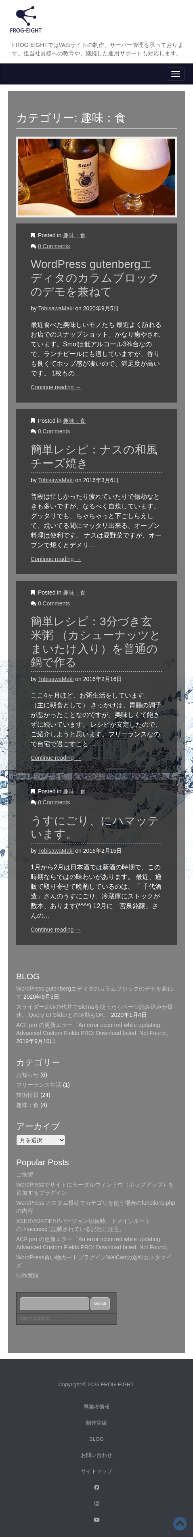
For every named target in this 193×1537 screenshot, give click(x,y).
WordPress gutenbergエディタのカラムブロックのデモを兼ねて (95, 277)
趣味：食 (74, 235)
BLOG (96, 1439)
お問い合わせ (96, 1455)
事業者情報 (97, 1407)
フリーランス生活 (38, 1085)
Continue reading (56, 387)
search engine (32, 1318)
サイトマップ (96, 1471)
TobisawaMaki (55, 308)
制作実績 (96, 1423)
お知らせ (27, 1074)
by (55, 1318)
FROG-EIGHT (117, 1384)
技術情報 (27, 1095)
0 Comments (54, 246)
